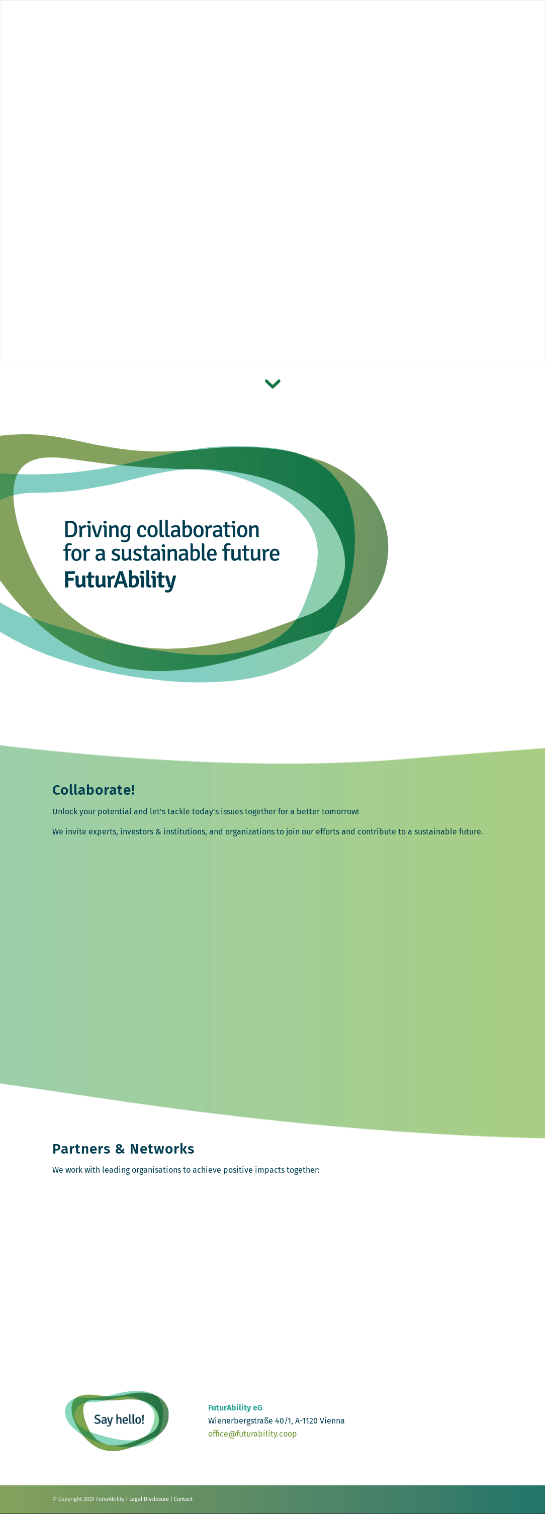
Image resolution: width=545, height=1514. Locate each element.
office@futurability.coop (252, 1434)
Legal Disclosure (149, 1499)
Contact (183, 1499)
